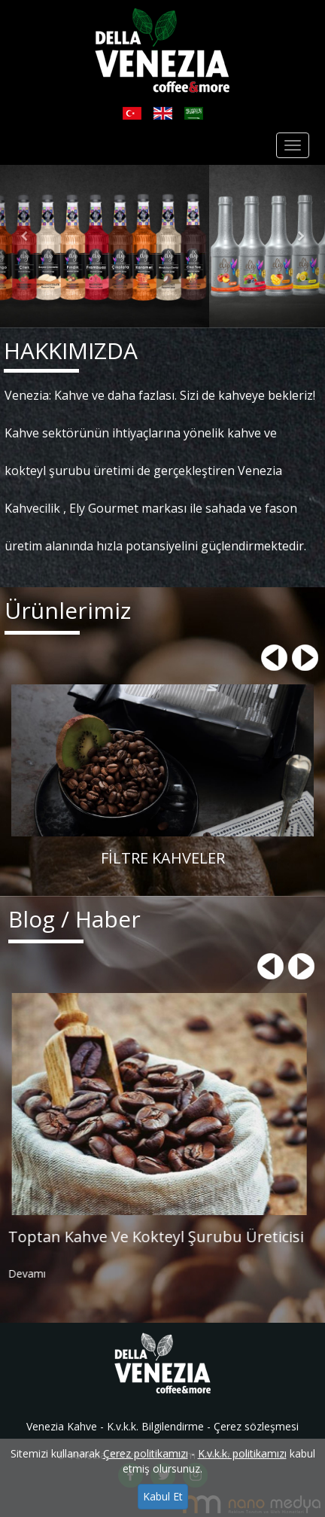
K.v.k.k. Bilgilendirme (155, 1426)
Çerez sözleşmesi (256, 1426)
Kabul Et (163, 1496)
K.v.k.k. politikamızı (242, 1453)
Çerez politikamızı (145, 1453)
